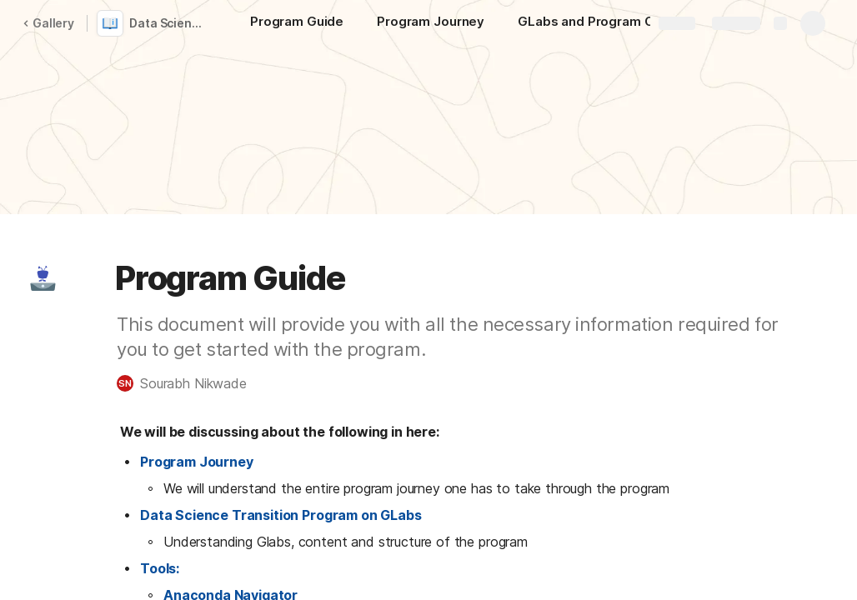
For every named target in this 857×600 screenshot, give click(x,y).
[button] (42, 278)
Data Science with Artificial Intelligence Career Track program (169, 23)
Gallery (48, 23)
